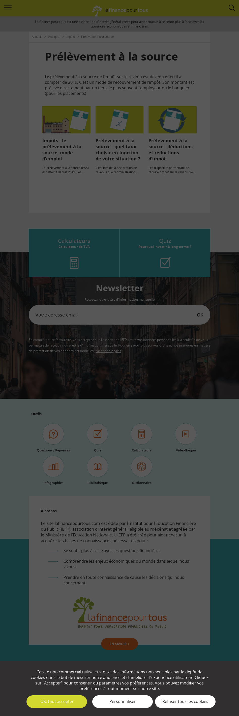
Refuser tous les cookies (185, 701)
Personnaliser (122, 701)
